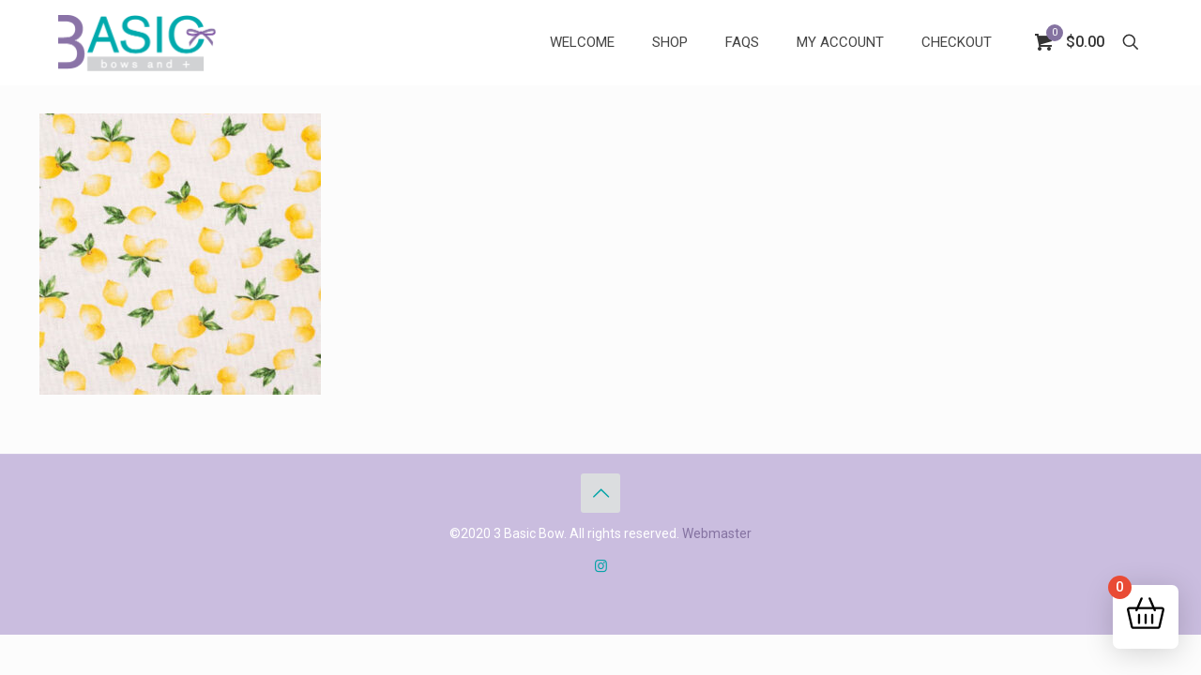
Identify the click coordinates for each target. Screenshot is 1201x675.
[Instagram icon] (601, 566)
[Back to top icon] (600, 493)
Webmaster (717, 533)
